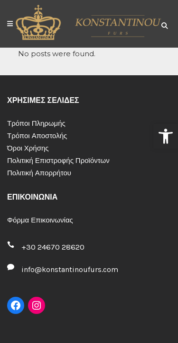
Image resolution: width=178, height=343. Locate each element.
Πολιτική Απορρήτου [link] (39, 173)
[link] (165, 136)
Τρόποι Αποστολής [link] (37, 135)
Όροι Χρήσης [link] (28, 148)
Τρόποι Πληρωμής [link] (36, 123)
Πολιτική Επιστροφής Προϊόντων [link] (58, 160)
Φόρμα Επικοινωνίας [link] (40, 220)
